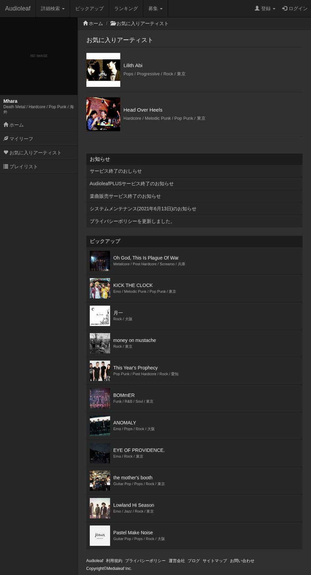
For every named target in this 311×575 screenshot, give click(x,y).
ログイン (295, 8)
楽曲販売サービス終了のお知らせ (125, 196)
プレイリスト (20, 166)
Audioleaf (17, 8)
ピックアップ (89, 8)
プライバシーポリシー (145, 560)
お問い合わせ (242, 560)
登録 (265, 8)
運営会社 (177, 560)
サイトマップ (215, 560)
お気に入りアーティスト (32, 152)
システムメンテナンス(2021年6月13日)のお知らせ (143, 208)
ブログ (194, 560)
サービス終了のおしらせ (116, 171)
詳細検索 (53, 8)
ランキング (126, 8)
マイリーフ (18, 138)
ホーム (13, 125)
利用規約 (114, 560)
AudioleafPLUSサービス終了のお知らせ (132, 183)
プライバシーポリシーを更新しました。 (132, 221)
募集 (155, 8)
